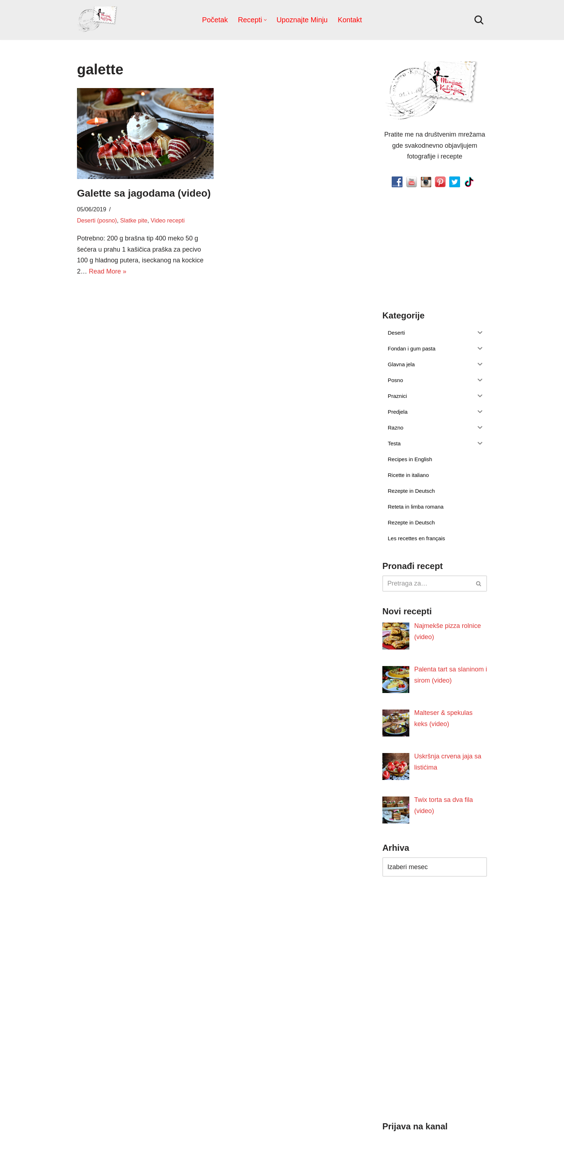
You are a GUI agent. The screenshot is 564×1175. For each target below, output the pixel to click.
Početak (215, 20)
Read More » (107, 271)
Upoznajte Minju (302, 20)
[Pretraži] (478, 19)
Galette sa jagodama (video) (144, 193)
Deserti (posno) (97, 220)
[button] (265, 20)
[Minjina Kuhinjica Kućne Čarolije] (98, 19)
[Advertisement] (145, 338)
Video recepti (167, 220)
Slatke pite (133, 220)
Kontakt (350, 20)
